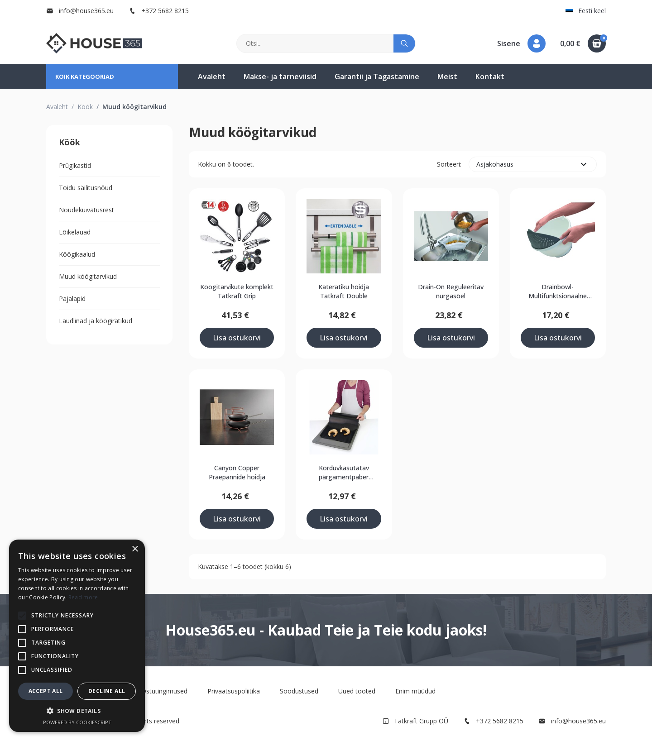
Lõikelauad (75, 232)
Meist (447, 76)
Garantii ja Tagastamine (377, 76)
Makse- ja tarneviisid (280, 76)
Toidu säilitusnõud (85, 187)
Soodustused (299, 691)
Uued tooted (356, 691)
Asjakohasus (532, 164)
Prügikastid (75, 165)
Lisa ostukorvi (237, 338)
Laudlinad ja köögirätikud (95, 320)
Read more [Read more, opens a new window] (83, 597)
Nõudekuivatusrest (86, 210)
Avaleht (211, 76)
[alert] (77, 636)
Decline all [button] (106, 691)
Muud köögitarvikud (88, 276)
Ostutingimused (164, 691)
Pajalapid (72, 298)
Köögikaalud (77, 254)
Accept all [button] (46, 691)
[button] (521, 43)
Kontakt (489, 76)
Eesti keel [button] (586, 10)
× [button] (134, 549)
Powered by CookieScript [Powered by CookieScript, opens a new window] (77, 722)
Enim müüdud (415, 691)
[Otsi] (315, 43)
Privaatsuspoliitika (233, 691)
